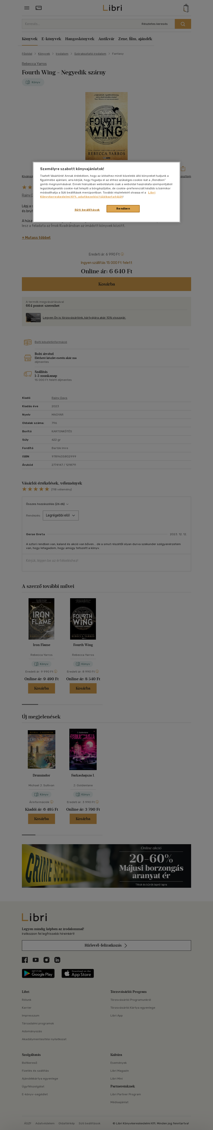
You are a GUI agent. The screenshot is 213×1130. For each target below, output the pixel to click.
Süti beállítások (87, 209)
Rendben (123, 208)
